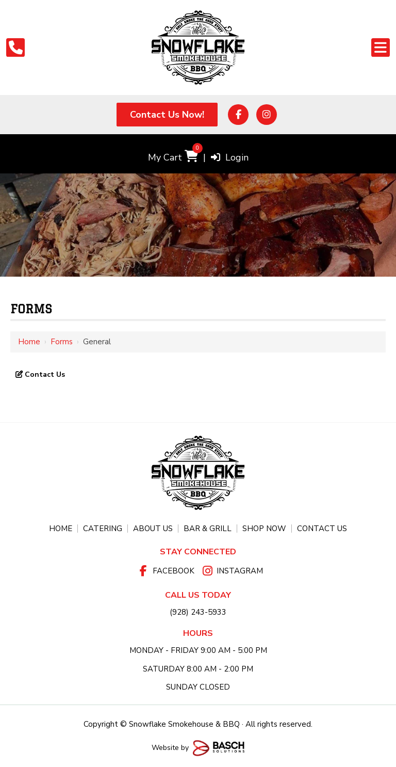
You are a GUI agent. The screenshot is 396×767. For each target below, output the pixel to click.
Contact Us (44, 374)
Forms (62, 342)
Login (230, 157)
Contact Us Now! (167, 114)
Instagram (240, 571)
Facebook (173, 571)
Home (29, 342)
